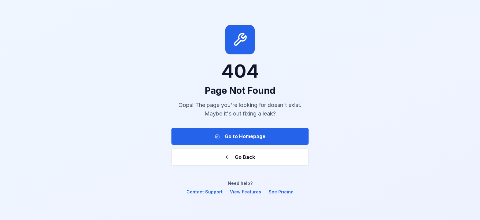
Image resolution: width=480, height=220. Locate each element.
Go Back (240, 157)
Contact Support (204, 191)
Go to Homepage (240, 136)
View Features (245, 191)
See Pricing (281, 191)
